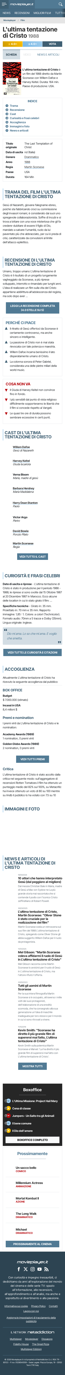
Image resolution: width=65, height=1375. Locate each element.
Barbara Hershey (23, 488)
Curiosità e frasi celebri (24, 118)
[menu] (4, 4)
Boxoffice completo (32, 1140)
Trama (14, 105)
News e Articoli (48, 54)
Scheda (11, 54)
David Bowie (21, 531)
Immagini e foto (19, 126)
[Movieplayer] (32, 1262)
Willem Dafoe (21, 447)
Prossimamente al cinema (32, 1244)
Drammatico (31, 157)
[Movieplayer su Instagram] (32, 1269)
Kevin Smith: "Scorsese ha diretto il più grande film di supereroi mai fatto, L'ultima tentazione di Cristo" (37, 1035)
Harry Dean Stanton (25, 502)
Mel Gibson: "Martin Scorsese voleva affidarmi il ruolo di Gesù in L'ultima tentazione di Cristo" (40, 955)
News (6, 13)
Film (23, 20)
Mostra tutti (32, 1066)
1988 (27, 162)
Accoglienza (18, 122)
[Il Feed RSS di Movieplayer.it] (46, 1269)
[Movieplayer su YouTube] (39, 1269)
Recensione (17, 110)
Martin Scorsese (34, 167)
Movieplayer (9, 20)
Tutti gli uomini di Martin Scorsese (34, 987)
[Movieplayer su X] (25, 1269)
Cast (13, 114)
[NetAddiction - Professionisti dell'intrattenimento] (41, 1332)
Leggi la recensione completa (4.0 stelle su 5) (32, 308)
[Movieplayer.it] (22, 4)
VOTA (52, 44)
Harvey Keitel (21, 460)
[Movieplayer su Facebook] (18, 1269)
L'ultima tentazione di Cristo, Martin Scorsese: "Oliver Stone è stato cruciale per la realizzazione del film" (39, 917)
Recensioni (22, 13)
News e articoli (19, 130)
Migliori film (42, 13)
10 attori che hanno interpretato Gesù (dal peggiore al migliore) (40, 880)
